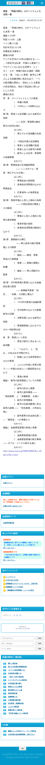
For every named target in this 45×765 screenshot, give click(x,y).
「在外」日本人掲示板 (16, 677)
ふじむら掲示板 (13, 707)
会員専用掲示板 (8, 523)
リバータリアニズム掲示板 (17, 680)
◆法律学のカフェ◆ (15, 690)
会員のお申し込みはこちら (12, 506)
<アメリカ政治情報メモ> (16, 670)
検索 (39, 638)
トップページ (10, 577)
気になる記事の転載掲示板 (17, 667)
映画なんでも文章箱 (15, 687)
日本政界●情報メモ (14, 673)
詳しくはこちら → (9, 548)
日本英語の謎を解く (15, 683)
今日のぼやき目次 (12, 580)
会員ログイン (8, 483)
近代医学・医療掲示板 (16, 703)
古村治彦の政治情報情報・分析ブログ (21, 734)
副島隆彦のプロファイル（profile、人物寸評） (22, 583)
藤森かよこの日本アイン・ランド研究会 (22, 731)
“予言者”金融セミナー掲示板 (18, 713)
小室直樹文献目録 (14, 700)
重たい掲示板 (12, 663)
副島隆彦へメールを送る (14, 587)
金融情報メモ (12, 697)
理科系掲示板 (12, 693)
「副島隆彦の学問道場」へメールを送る (20, 590)
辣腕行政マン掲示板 (15, 710)
